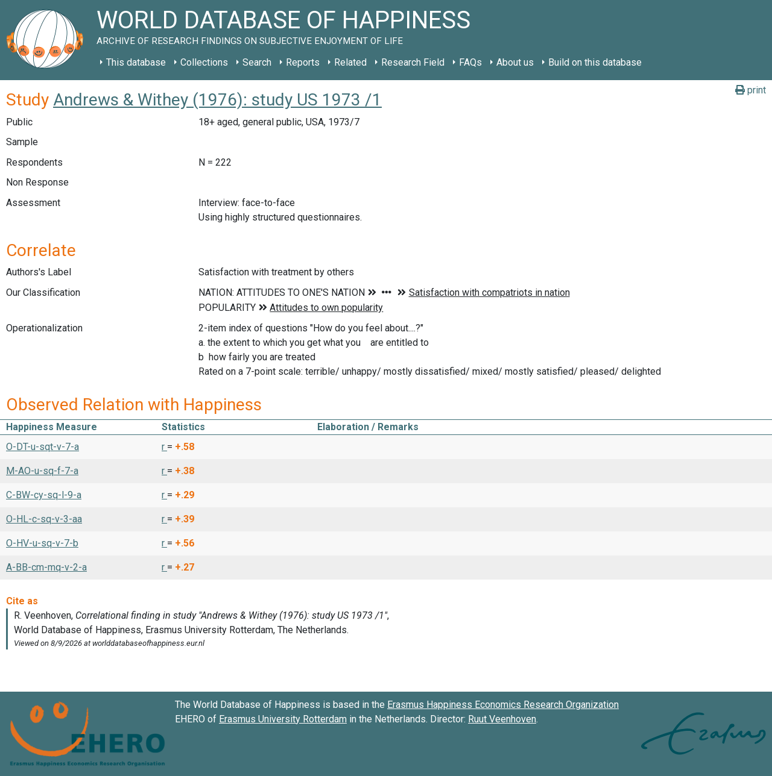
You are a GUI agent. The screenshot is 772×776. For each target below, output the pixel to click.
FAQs (470, 62)
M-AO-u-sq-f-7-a (42, 471)
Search (256, 62)
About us (515, 62)
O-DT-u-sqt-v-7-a (42, 446)
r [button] (164, 446)
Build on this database (595, 62)
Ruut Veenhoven (502, 719)
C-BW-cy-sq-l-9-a (43, 495)
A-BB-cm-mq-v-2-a (46, 567)
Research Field (413, 62)
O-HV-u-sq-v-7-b (42, 543)
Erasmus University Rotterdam (283, 719)
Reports (303, 62)
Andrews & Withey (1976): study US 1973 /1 (217, 100)
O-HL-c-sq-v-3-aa (44, 519)
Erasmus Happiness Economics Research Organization (503, 704)
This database (136, 62)
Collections (204, 62)
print (750, 90)
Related (350, 62)
